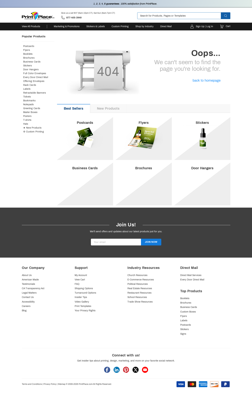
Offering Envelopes (34, 81)
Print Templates (83, 314)
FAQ (77, 292)
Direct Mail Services (190, 283)
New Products (108, 108)
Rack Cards (29, 85)
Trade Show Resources (140, 309)
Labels (27, 89)
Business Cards (32, 61)
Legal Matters (29, 300)
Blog (24, 318)
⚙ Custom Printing (33, 131)
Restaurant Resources (139, 300)
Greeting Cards (31, 108)
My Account (81, 283)
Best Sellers (73, 108)
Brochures (29, 58)
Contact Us (28, 305)
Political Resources (137, 292)
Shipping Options (84, 296)
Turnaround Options (85, 300)
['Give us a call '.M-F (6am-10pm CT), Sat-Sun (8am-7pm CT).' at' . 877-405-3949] (71, 17)
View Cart (80, 287)
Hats (25, 124)
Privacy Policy (49, 392)
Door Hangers (31, 69)
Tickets (27, 96)
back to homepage (207, 80)
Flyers (26, 50)
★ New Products (32, 128)
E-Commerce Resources (140, 287)
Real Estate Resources (139, 296)
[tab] (73, 108)
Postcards (28, 46)
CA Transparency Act (33, 296)
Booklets (28, 54)
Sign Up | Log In (204, 26)
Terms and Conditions (32, 392)
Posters (27, 116)
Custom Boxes (188, 319)
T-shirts (27, 120)
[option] (144, 166)
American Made (30, 287)
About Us (27, 283)
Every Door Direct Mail (35, 77)
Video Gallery (82, 309)
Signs (183, 341)
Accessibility (28, 309)
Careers (26, 314)
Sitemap (61, 392)
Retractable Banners (34, 93)
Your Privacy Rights (85, 318)
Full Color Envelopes (34, 73)
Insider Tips (81, 305)
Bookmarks (29, 100)
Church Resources (137, 283)
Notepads (28, 104)
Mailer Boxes (30, 112)
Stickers (27, 65)
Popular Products (33, 36)
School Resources (137, 305)
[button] (228, 15)
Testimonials (28, 292)
